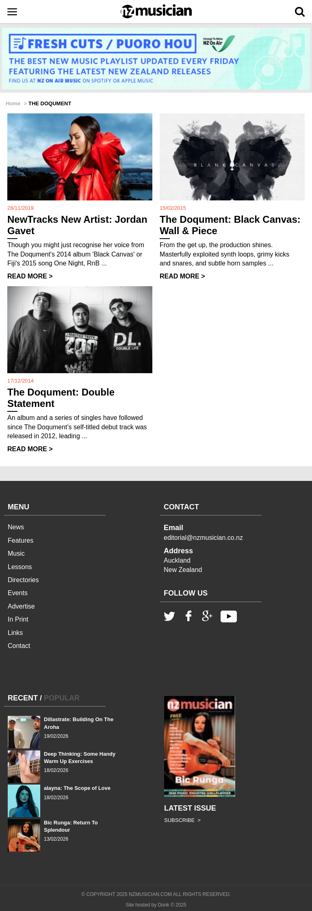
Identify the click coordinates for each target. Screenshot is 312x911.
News (16, 527)
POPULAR (62, 698)
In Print (18, 619)
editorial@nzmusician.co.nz (203, 537)
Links (15, 632)
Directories (23, 579)
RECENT (23, 698)
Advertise (21, 606)
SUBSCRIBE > (182, 820)
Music (16, 553)
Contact (19, 645)
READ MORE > (30, 276)
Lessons (20, 566)
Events (18, 592)
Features (20, 540)
